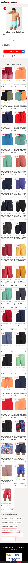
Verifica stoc (16, 51)
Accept (19, 562)
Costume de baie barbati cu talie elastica (12, 535)
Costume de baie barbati (8, 539)
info (12, 86)
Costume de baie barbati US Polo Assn (12, 518)
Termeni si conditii (6, 547)
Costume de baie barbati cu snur (10, 530)
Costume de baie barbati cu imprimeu (11, 522)
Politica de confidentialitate (19, 547)
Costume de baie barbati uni (9, 526)
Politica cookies (14, 549)
